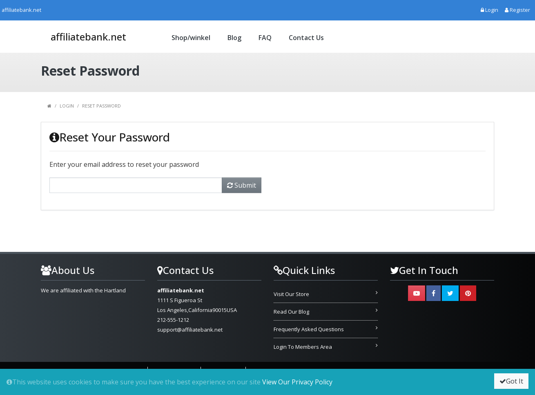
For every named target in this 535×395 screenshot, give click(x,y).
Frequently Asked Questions (309, 329)
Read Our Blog (291, 311)
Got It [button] (511, 381)
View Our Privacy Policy (297, 381)
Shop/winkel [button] (191, 37)
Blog (234, 37)
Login (67, 106)
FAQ (265, 37)
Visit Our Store (291, 294)
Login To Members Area (303, 346)
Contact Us (306, 37)
